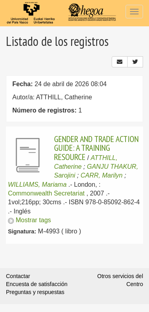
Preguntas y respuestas (35, 292)
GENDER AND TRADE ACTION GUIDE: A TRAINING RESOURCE (96, 147)
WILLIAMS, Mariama (37, 184)
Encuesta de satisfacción (37, 284)
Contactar (18, 276)
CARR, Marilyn (102, 175)
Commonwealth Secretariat (46, 193)
